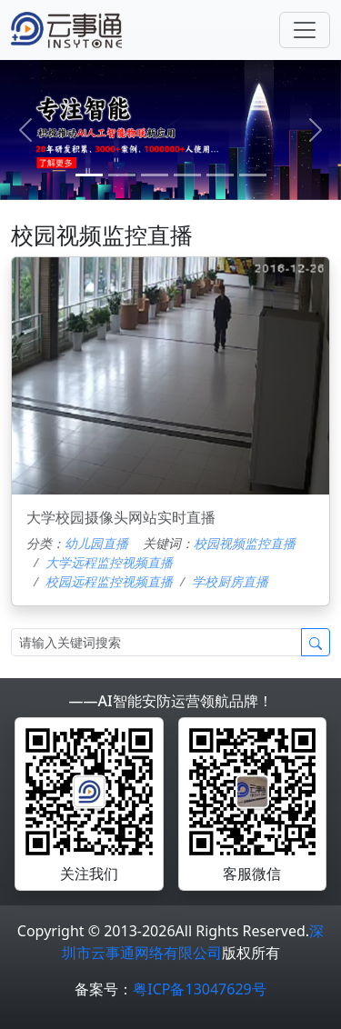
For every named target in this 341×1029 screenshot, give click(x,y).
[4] (220, 175)
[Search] (156, 642)
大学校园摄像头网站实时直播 (121, 517)
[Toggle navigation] (304, 30)
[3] (187, 175)
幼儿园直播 (96, 543)
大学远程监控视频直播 (109, 562)
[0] (89, 175)
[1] (121, 175)
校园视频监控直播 (245, 543)
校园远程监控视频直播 (109, 581)
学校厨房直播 (230, 581)
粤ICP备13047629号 (199, 989)
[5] (252, 175)
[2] (154, 175)
